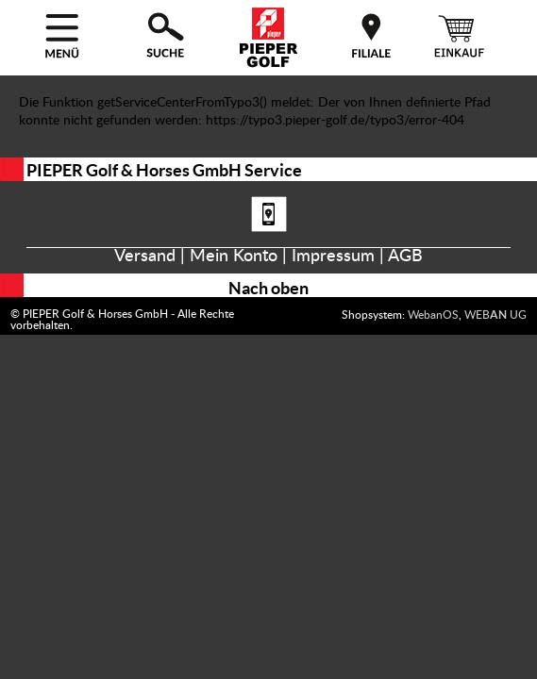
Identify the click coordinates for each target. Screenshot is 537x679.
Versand (145, 256)
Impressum (333, 256)
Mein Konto (233, 256)
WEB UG (495, 315)
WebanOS (433, 315)
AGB (405, 256)
